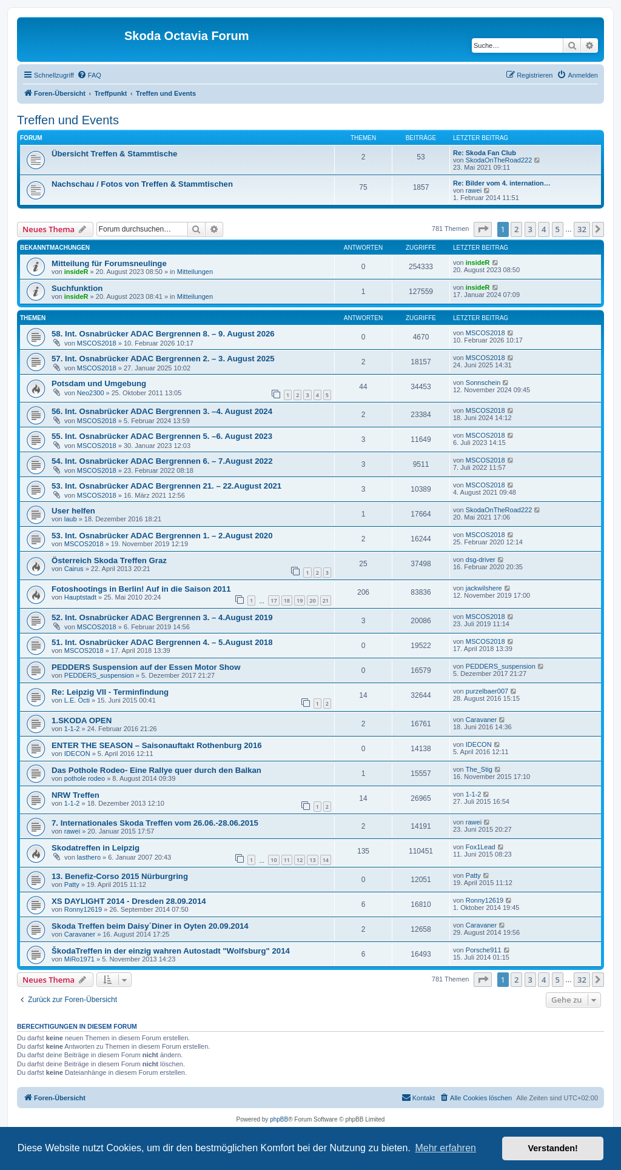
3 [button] (530, 229)
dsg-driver (480, 559)
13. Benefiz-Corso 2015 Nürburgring (120, 876)
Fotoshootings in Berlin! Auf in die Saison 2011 (141, 588)
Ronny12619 (83, 909)
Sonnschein (483, 382)
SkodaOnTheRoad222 (499, 160)
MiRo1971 (79, 959)
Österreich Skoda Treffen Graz (109, 560)
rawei (474, 190)
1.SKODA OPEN (82, 720)
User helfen (73, 510)
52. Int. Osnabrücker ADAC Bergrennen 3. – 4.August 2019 (162, 617)
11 (287, 860)
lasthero (89, 857)
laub (70, 519)
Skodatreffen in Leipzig (95, 847)
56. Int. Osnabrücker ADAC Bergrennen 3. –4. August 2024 (162, 411)
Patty (71, 884)
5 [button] (558, 229)
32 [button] (581, 229)
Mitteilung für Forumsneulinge (109, 263)
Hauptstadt (80, 597)
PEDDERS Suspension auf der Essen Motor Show (146, 667)
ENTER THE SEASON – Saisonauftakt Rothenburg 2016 (157, 745)
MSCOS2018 (96, 343)
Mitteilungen (195, 271)
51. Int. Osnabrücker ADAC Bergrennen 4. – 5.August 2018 (162, 642)
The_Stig (479, 769)
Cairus (74, 568)
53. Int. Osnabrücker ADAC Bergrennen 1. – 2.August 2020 (162, 535)
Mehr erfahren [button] (445, 1148)
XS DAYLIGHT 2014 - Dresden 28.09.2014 (129, 901)
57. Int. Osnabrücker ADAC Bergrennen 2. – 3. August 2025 (163, 358)
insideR (76, 271)
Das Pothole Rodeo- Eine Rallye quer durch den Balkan (156, 770)
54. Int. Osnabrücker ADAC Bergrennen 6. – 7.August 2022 (162, 461)
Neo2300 (90, 392)
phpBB (279, 1119)
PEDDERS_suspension (99, 675)
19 (300, 600)
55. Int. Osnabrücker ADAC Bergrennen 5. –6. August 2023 (162, 436)
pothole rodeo (84, 778)
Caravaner (481, 719)
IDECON (77, 753)
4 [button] (544, 229)
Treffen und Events (68, 120)
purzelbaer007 (487, 691)
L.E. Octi (77, 700)
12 (300, 860)
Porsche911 (484, 950)
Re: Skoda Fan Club (484, 152)
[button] (483, 229)
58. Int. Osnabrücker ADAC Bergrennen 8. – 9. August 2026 (163, 333)
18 (287, 600)
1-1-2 (72, 728)
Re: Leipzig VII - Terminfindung (110, 692)
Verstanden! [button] (553, 1148)
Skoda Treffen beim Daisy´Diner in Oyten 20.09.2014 (150, 926)
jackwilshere (484, 588)
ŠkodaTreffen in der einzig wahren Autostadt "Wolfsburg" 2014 (171, 950)
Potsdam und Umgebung (99, 383)
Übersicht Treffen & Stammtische (114, 153)
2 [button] (516, 229)
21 (326, 600)
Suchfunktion (77, 288)
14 (326, 860)
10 (273, 860)
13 (312, 860)
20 (312, 600)
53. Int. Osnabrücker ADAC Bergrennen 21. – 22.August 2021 (166, 485)
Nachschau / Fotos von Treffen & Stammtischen (142, 184)
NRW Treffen (75, 795)
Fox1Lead (480, 847)
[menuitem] (89, 75)
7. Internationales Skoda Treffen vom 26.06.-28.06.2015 (155, 822)
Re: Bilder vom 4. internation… (502, 183)
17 (273, 600)
